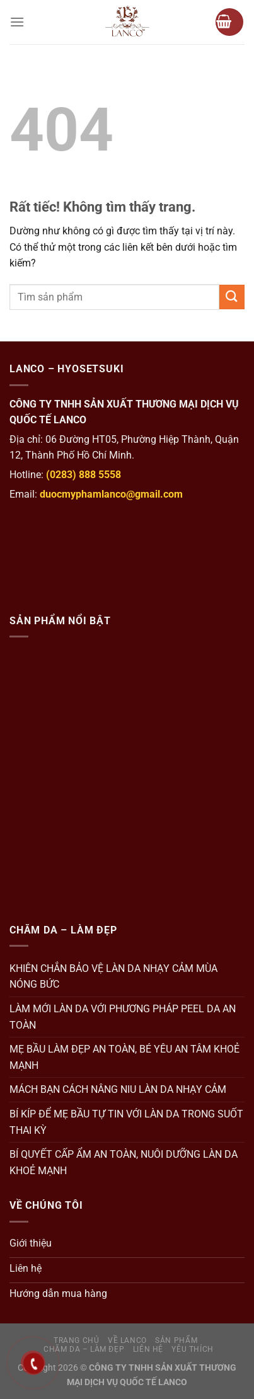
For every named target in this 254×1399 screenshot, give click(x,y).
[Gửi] (232, 297)
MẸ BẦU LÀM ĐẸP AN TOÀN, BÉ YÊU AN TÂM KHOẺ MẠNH (124, 1057)
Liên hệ (148, 1349)
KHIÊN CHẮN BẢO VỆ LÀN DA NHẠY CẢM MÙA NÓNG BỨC (113, 976)
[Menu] (17, 21)
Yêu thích (192, 1349)
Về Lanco (127, 1340)
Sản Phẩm (176, 1340)
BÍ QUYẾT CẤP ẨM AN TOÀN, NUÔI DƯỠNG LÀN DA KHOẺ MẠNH (123, 1162)
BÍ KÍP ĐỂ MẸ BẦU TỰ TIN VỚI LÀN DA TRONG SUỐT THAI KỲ (126, 1122)
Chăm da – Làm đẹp (83, 1349)
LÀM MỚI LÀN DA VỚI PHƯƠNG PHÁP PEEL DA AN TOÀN (122, 1017)
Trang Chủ (77, 1340)
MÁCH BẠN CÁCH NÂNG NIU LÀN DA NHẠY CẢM (117, 1089)
